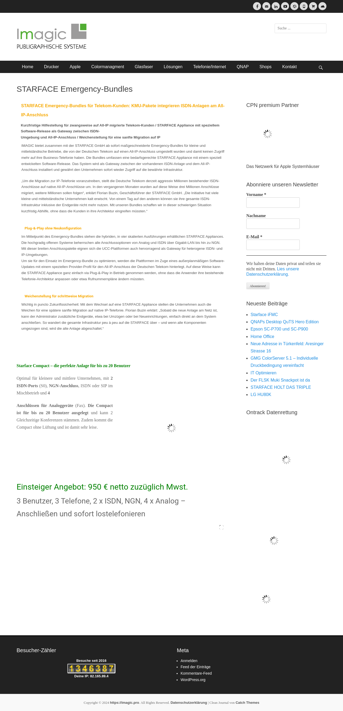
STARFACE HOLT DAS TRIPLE (281, 387)
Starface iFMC (264, 314)
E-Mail (254, 237)
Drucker (51, 66)
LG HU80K (261, 394)
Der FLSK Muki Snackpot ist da (280, 380)
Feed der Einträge (196, 667)
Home (27, 66)
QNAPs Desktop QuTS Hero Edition (285, 322)
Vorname (256, 194)
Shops (265, 66)
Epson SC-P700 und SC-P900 (279, 329)
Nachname (256, 215)
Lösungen (173, 66)
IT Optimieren (263, 373)
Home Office (262, 336)
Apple (75, 66)
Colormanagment (107, 66)
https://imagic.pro (124, 703)
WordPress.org (193, 680)
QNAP (243, 66)
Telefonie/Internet (209, 66)
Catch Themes (247, 703)
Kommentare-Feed (196, 673)
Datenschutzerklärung (188, 703)
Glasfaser (144, 66)
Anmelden (189, 661)
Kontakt (289, 66)
